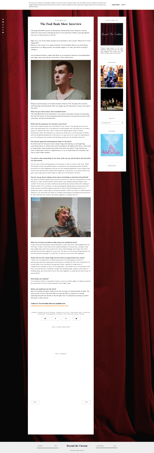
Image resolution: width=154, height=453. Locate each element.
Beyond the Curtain (77, 446)
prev (35, 402)
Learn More (116, 5)
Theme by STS (79, 450)
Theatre (81, 314)
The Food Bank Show (71, 314)
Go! (56, 445)
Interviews (41, 314)
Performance (51, 314)
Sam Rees (59, 314)
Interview (86, 312)
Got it (123, 5)
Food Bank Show (76, 312)
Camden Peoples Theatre (46, 312)
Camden (34, 312)
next (86, 402)
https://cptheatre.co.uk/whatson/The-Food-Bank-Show (49, 306)
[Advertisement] (61, 418)
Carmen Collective (63, 312)
